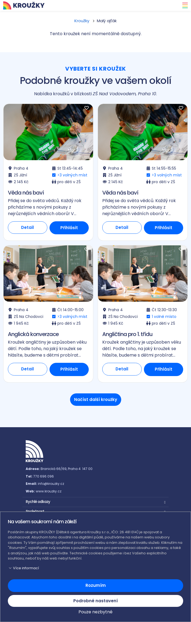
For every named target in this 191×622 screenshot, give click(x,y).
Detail (27, 227)
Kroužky (81, 21)
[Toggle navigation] (183, 5)
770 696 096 (43, 476)
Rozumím (95, 585)
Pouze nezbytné (95, 612)
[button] (95, 501)
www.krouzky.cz (48, 491)
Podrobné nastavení (95, 601)
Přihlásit (69, 228)
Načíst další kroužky (95, 399)
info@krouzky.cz (51, 483)
